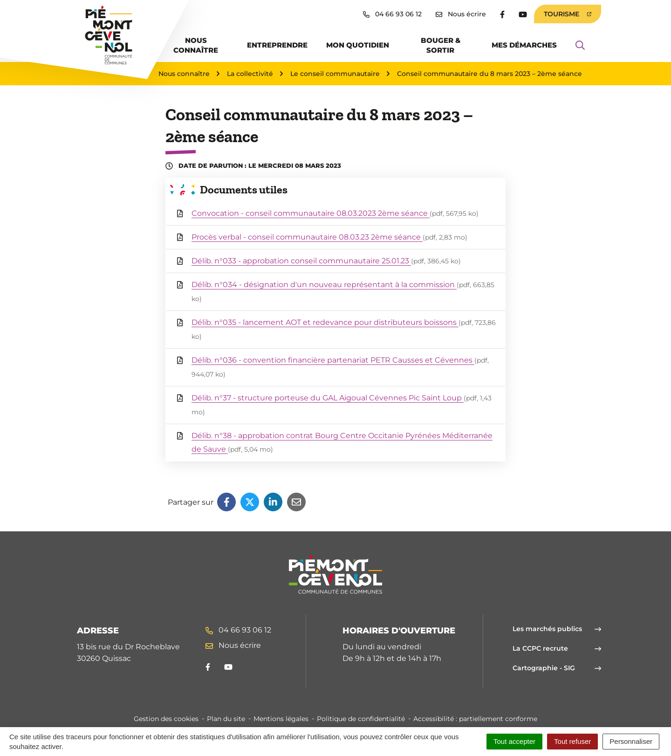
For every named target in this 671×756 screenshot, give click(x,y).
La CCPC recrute (557, 648)
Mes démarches (524, 45)
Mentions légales (280, 719)
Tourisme (567, 14)
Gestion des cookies (166, 719)
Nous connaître (195, 45)
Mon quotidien (357, 45)
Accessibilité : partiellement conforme (475, 719)
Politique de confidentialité (361, 719)
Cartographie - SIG (557, 668)
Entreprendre (277, 45)
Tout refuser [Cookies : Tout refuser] (572, 741)
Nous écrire (233, 645)
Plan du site (226, 719)
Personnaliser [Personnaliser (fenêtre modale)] (630, 741)
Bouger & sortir (440, 45)
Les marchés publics (557, 629)
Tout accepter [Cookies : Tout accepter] (514, 741)
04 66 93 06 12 (238, 629)
